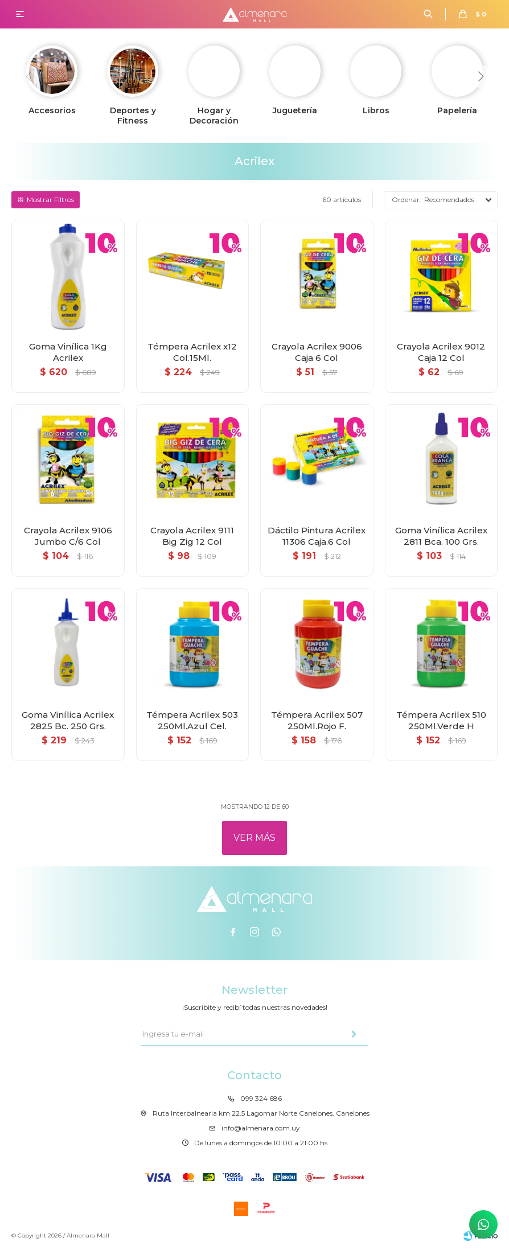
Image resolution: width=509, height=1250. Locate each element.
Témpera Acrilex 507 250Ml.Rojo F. (317, 720)
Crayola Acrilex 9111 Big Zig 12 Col (192, 536)
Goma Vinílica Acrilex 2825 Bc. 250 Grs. (68, 720)
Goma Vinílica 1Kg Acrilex (68, 352)
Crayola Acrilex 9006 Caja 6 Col (317, 352)
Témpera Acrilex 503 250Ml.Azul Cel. (192, 720)
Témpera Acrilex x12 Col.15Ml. (192, 352)
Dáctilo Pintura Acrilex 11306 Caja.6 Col (317, 536)
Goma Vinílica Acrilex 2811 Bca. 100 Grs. (441, 536)
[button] (480, 76)
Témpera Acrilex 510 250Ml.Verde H (441, 720)
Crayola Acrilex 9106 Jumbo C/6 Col (68, 536)
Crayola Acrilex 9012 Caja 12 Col (441, 352)
